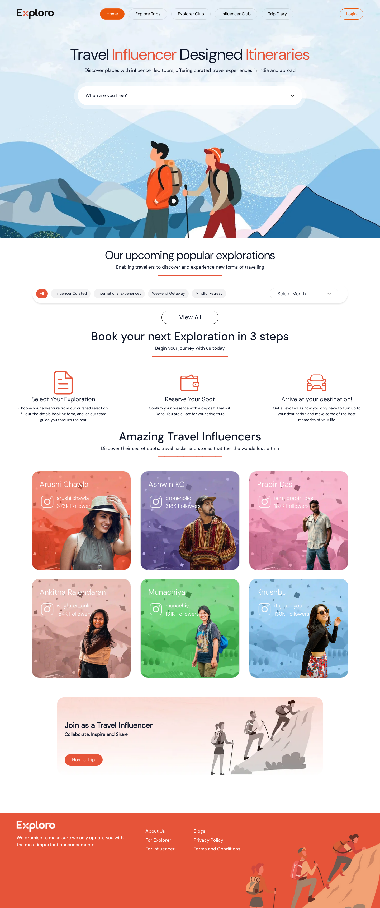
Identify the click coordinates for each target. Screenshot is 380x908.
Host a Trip (83, 760)
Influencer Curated (71, 293)
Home (112, 14)
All (42, 293)
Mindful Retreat (209, 293)
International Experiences (119, 293)
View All (190, 317)
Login (351, 14)
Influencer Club (236, 14)
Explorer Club (191, 14)
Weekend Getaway (168, 293)
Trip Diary (277, 14)
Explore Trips (147, 14)
